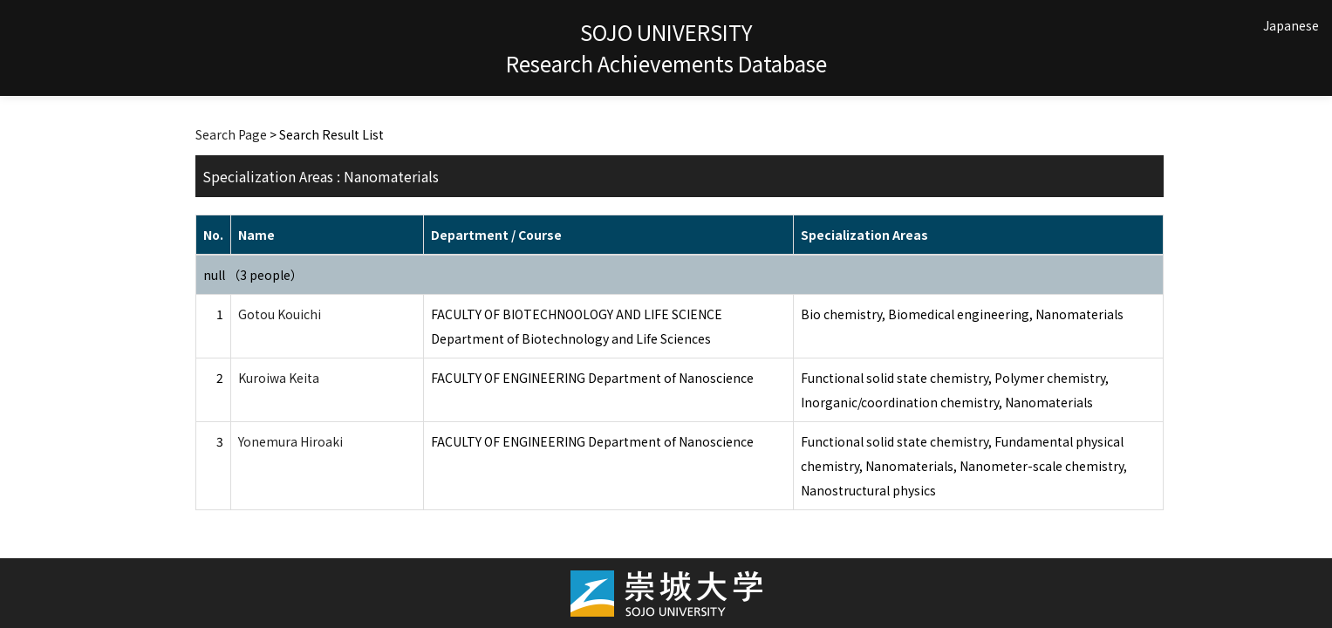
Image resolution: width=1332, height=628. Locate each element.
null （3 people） (253, 274)
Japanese (1291, 25)
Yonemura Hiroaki (290, 441)
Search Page (231, 134)
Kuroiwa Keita (278, 377)
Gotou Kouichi (279, 314)
